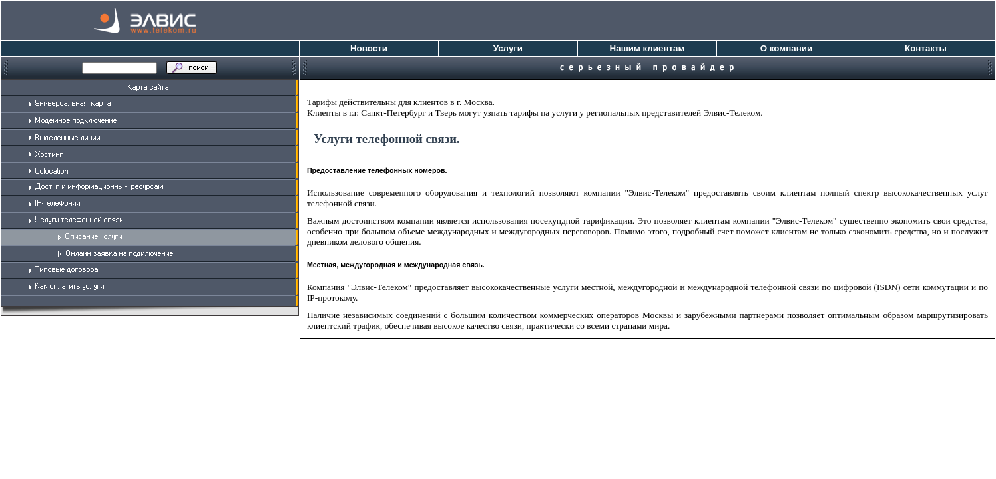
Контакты (926, 48)
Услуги (508, 48)
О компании (786, 48)
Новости (368, 48)
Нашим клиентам (647, 48)
